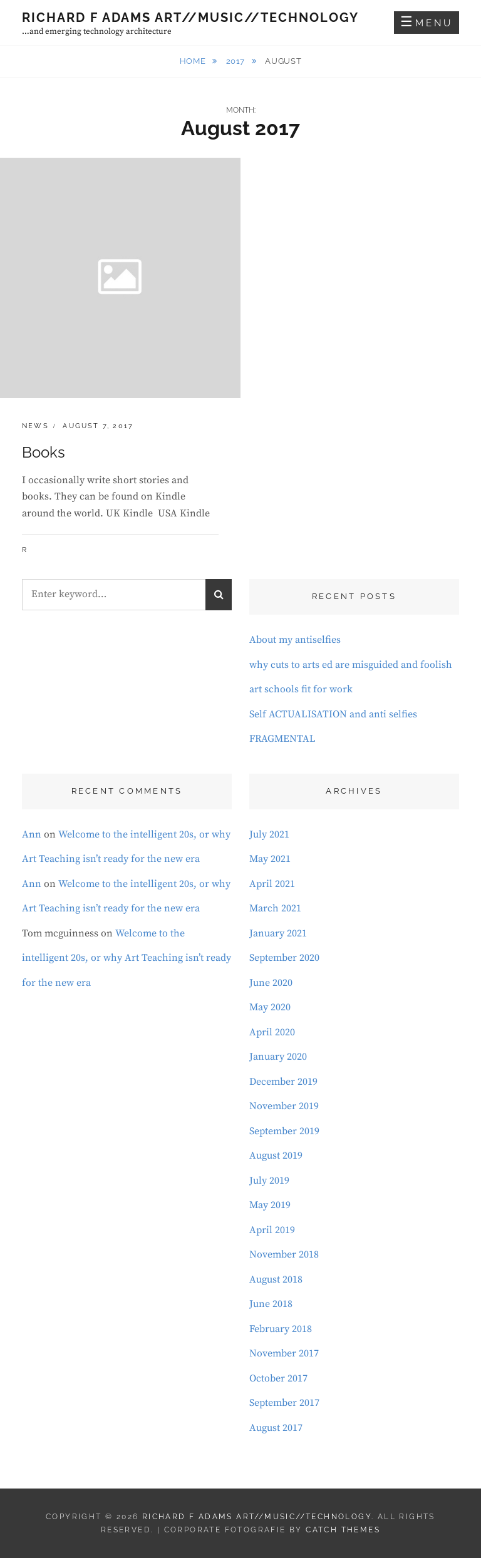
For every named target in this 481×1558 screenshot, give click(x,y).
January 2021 (278, 933)
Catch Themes (343, 1529)
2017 (236, 61)
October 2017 (278, 1378)
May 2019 (270, 1205)
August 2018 (276, 1279)
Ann (31, 834)
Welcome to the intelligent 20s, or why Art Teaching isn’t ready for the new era (126, 958)
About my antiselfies (295, 639)
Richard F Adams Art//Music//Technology (190, 17)
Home (194, 61)
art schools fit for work (301, 689)
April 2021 (272, 884)
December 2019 (283, 1081)
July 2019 (269, 1180)
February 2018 (280, 1329)
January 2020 (278, 1056)
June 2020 (270, 982)
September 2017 (284, 1403)
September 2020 (284, 957)
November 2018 (284, 1254)
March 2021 (275, 908)
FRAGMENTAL (282, 738)
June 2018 (270, 1304)
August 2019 (276, 1155)
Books (43, 452)
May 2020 (270, 1007)
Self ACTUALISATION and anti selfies (333, 714)
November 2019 (284, 1106)
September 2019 (284, 1131)
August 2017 (276, 1428)
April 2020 (272, 1032)
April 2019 (272, 1230)
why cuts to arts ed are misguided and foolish (350, 665)
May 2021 (270, 859)
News (35, 426)
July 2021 (269, 834)
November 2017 (284, 1353)
